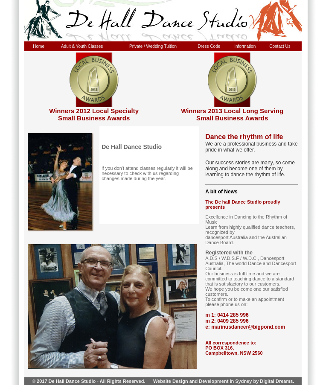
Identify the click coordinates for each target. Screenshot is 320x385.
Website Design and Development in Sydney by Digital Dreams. (223, 381)
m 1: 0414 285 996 (226, 315)
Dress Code (209, 46)
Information (245, 46)
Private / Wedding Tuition (153, 46)
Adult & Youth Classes (82, 46)
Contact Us (279, 46)
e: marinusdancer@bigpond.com (245, 327)
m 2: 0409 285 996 (226, 321)
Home (38, 46)
